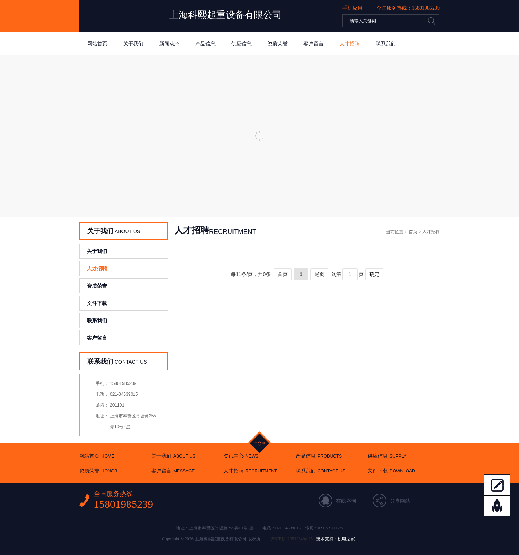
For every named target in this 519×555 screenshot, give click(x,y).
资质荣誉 (277, 43)
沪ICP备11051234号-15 (291, 538)
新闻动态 (169, 43)
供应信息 (241, 43)
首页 (413, 231)
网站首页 (97, 43)
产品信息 (205, 43)
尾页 (319, 274)
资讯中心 (240, 456)
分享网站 (400, 501)
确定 (374, 274)
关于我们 (133, 43)
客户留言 (313, 43)
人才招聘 (350, 43)
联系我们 (386, 43)
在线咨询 (346, 501)
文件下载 (97, 303)
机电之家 (346, 538)
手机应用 (352, 8)
